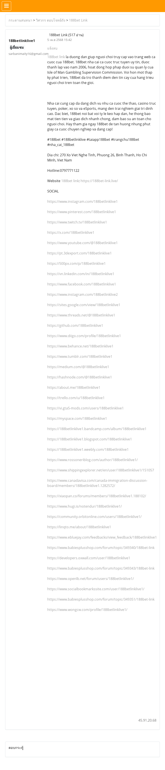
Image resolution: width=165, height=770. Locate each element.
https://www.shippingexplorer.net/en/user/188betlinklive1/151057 (100, 470)
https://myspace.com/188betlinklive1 (77, 418)
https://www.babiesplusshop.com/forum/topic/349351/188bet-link (100, 599)
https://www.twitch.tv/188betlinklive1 (77, 222)
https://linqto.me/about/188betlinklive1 (79, 527)
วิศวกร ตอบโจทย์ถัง (50, 20)
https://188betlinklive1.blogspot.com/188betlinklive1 (89, 439)
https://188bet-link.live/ (99, 180)
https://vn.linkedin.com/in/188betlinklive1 (80, 273)
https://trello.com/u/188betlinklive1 (76, 397)
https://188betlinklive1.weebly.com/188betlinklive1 (88, 449)
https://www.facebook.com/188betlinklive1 (81, 284)
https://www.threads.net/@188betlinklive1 (81, 315)
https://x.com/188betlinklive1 (70, 232)
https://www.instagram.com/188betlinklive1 (82, 201)
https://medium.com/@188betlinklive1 (78, 366)
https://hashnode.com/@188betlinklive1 (79, 377)
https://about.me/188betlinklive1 (73, 387)
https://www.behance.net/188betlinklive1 (80, 346)
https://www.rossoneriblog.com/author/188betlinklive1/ (92, 459)
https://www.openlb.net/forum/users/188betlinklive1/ (90, 578)
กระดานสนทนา (20, 20)
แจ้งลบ (52, 48)
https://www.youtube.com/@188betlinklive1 (82, 242)
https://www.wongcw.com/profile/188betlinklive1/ (87, 609)
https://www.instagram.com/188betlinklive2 (82, 294)
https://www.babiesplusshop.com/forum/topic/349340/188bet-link (100, 547)
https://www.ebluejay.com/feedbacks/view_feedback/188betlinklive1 (102, 537)
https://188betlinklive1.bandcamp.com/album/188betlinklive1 (97, 428)
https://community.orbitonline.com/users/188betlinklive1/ (94, 516)
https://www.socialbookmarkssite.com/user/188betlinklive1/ (95, 589)
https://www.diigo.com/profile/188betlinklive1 (84, 335)
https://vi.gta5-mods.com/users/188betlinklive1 (85, 408)
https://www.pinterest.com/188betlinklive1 (81, 211)
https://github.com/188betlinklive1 (75, 325)
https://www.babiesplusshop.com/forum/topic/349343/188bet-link (100, 568)
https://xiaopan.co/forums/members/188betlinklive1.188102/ (96, 496)
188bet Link (78, 20)
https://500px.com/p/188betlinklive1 (76, 263)
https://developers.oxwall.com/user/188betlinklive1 (88, 558)
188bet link (56, 56)
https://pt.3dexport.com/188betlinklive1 (79, 253)
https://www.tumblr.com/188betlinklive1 (79, 356)
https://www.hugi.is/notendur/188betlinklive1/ (84, 506)
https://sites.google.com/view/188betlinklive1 (83, 304)
